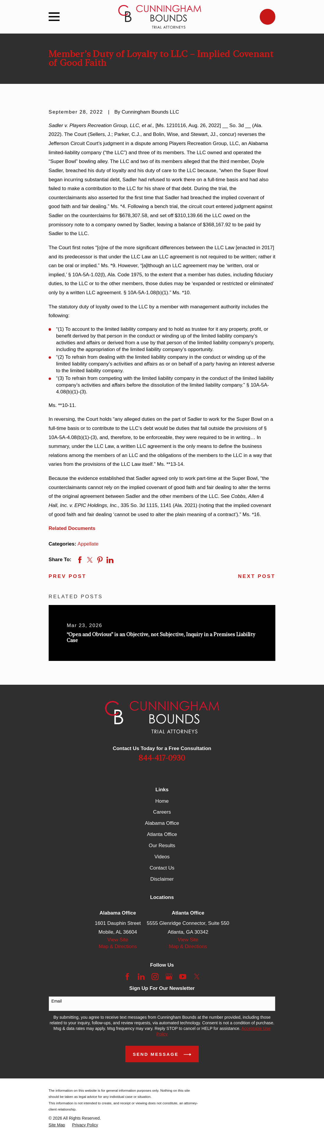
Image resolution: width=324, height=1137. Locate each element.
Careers (162, 812)
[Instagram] (155, 976)
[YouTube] (182, 976)
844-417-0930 (162, 758)
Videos (162, 857)
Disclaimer (162, 879)
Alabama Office (162, 823)
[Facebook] (127, 976)
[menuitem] (57, 1125)
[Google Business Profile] (168, 976)
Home (162, 801)
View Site (117, 939)
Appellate (88, 544)
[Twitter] (196, 976)
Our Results (162, 845)
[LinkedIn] (141, 976)
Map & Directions (118, 946)
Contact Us (161, 868)
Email (56, 1001)
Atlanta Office (162, 834)
